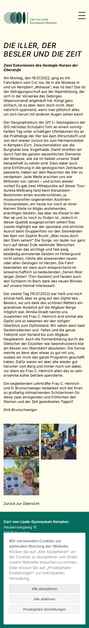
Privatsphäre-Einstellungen (44, 609)
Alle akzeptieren (44, 589)
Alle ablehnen (44, 599)
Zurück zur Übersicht (21, 503)
